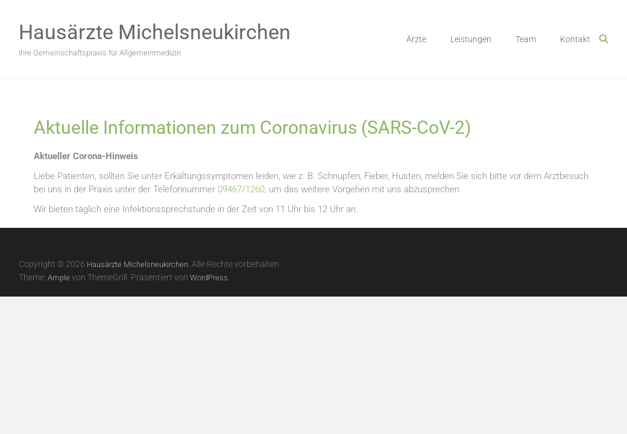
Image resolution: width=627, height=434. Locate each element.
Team (525, 39)
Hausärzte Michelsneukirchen (155, 32)
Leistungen (470, 39)
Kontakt (575, 39)
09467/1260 (241, 189)
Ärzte (416, 39)
